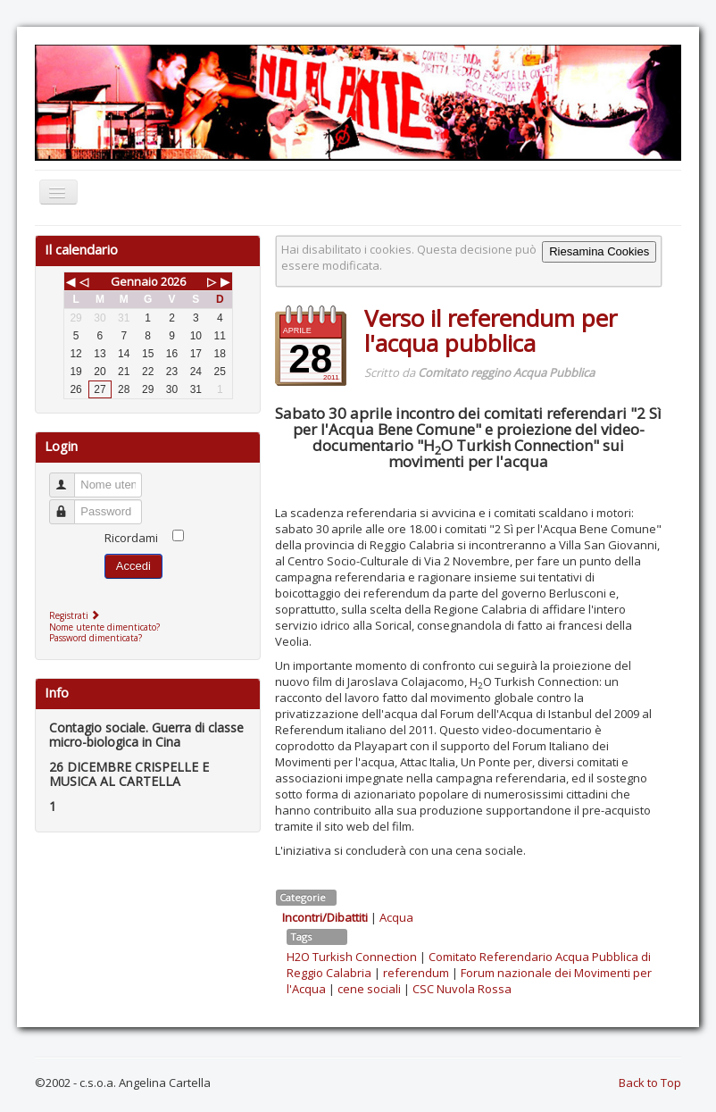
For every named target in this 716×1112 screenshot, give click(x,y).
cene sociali (369, 989)
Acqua (396, 917)
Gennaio (134, 281)
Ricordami (131, 538)
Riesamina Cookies (599, 251)
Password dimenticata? (95, 637)
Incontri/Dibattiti (325, 917)
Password (70, 504)
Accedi (133, 566)
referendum (416, 973)
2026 (173, 281)
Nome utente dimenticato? (104, 627)
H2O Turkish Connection (352, 957)
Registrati (76, 615)
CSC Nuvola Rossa (462, 989)
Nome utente (70, 477)
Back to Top (650, 1082)
